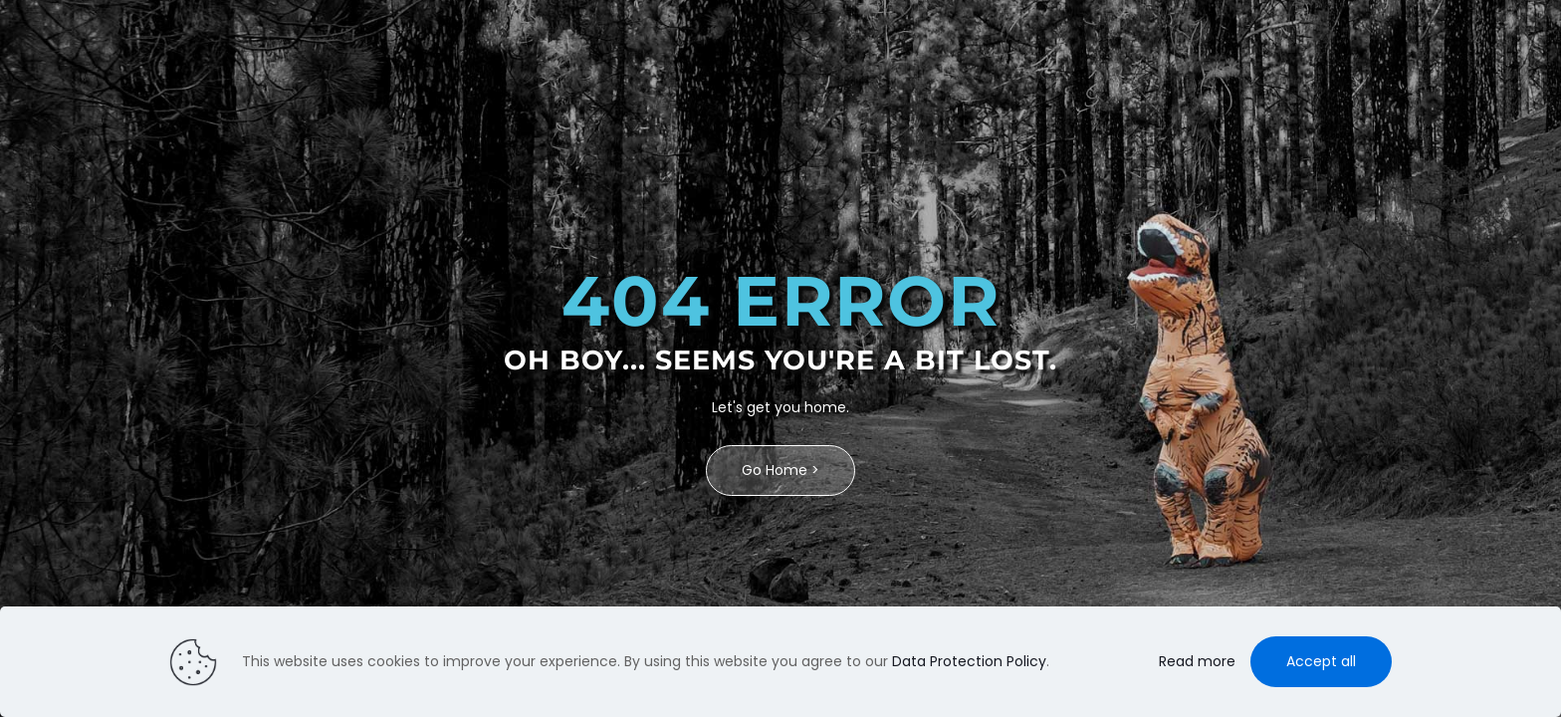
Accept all (1321, 661)
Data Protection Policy (969, 661)
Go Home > (780, 470)
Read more (1197, 661)
